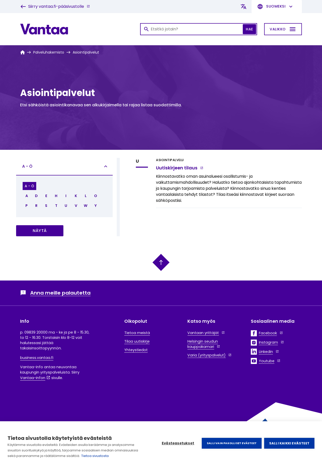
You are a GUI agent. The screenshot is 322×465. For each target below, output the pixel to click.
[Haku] (198, 29)
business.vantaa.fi (36, 357)
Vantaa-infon (32, 377)
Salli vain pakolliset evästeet (232, 443)
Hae (249, 29)
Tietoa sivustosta (95, 455)
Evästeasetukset (178, 443)
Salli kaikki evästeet (289, 443)
